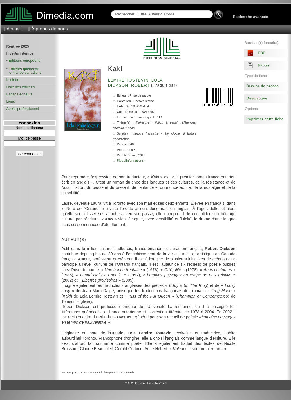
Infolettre (13, 80)
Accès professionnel (22, 109)
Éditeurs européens (24, 61)
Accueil (14, 28)
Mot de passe (29, 138)
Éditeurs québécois (23, 69)
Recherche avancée (250, 17)
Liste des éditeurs (20, 87)
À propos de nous (49, 28)
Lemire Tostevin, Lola (136, 80)
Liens (10, 101)
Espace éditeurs (19, 94)
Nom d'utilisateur (29, 128)
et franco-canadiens (23, 72)
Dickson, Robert (129, 85)
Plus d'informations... (132, 160)
